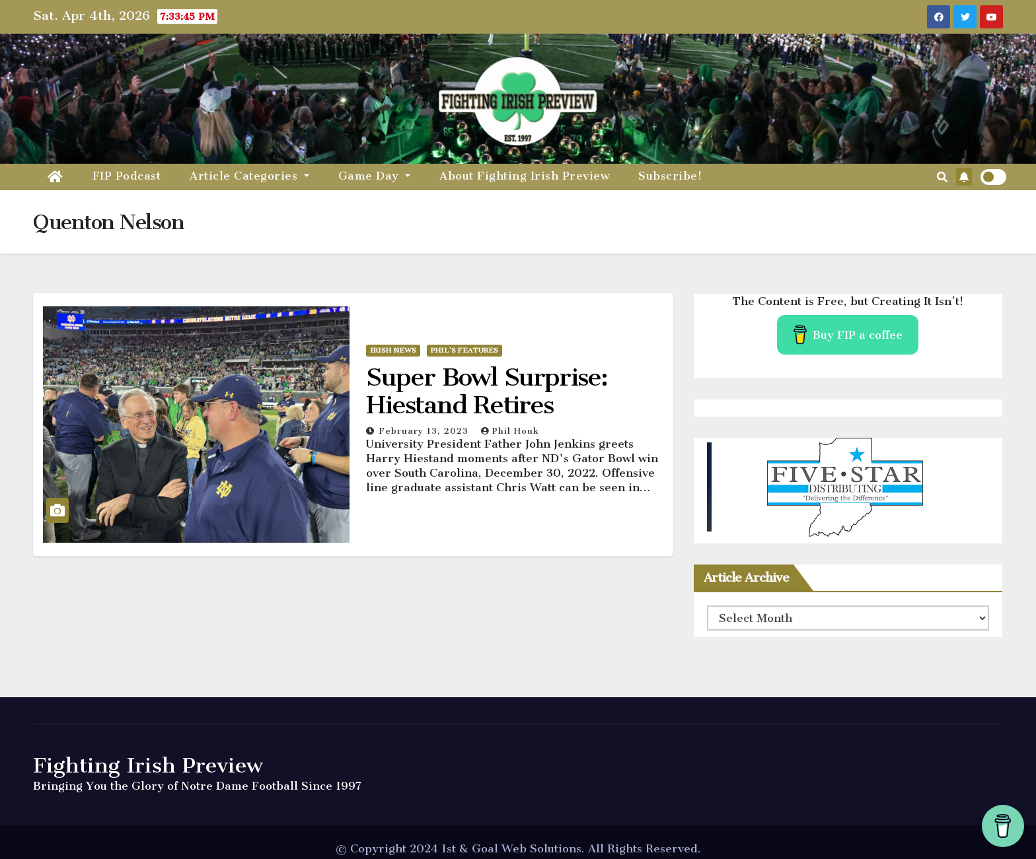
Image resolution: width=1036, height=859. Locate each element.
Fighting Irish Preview (148, 765)
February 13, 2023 (425, 431)
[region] (848, 487)
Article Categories (249, 175)
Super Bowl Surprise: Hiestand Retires (486, 391)
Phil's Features (464, 350)
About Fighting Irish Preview (524, 175)
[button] (942, 177)
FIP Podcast (126, 175)
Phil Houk (510, 431)
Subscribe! (670, 175)
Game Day (374, 175)
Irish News (393, 350)
